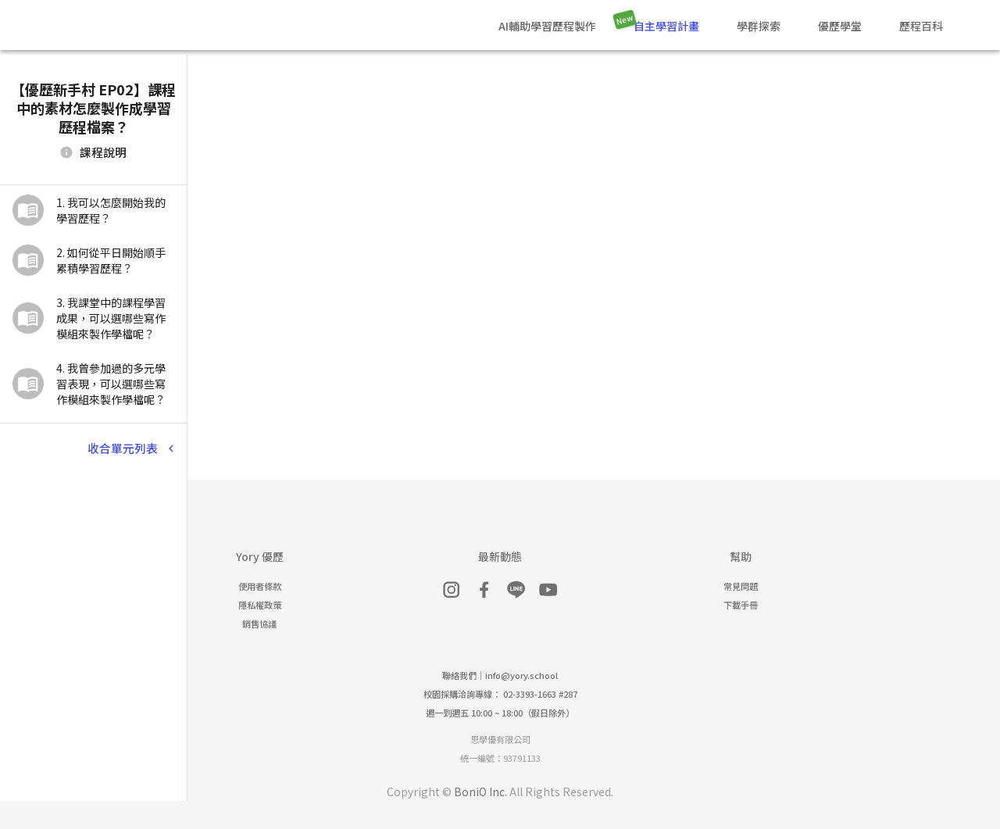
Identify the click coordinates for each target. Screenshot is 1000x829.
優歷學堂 (840, 26)
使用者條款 (259, 586)
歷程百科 (921, 26)
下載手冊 (740, 605)
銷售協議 (259, 623)
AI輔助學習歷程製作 (547, 26)
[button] (93, 210)
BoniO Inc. (480, 791)
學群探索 (758, 26)
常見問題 (740, 586)
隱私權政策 (259, 605)
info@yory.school (521, 675)
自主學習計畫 (666, 26)
